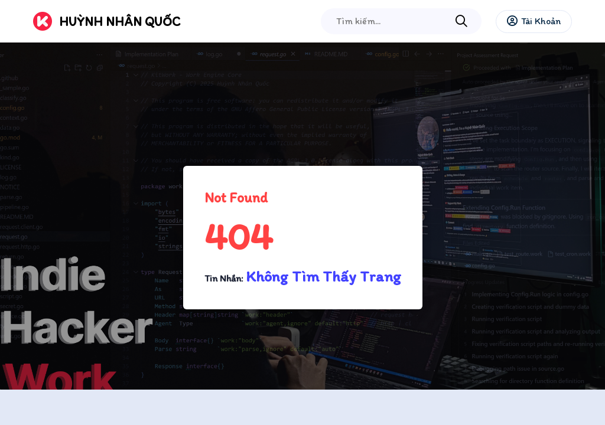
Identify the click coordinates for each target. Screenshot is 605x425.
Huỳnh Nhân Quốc (119, 22)
